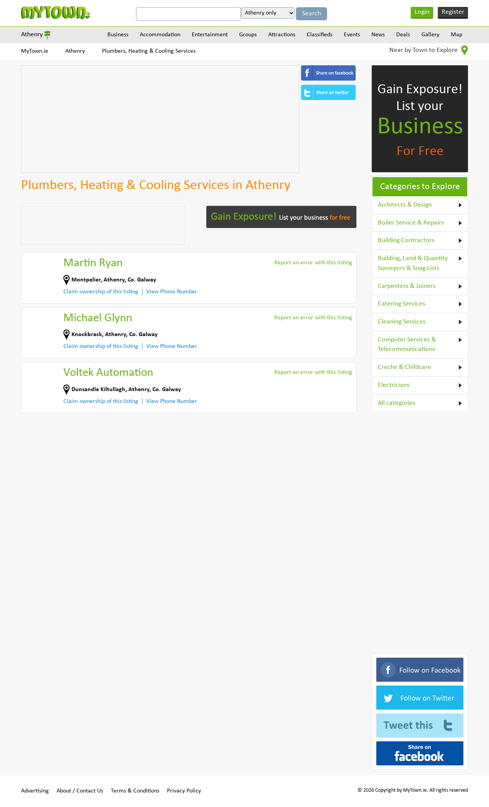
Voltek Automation (108, 373)
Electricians (394, 385)
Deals (403, 35)
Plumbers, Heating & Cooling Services (149, 51)
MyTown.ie (34, 51)
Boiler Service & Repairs (411, 222)
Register (453, 12)
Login (422, 12)
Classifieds (319, 35)
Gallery (430, 35)
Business (117, 35)
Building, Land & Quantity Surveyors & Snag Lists (413, 263)
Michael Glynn (97, 318)
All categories (396, 403)
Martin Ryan (93, 263)
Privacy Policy (184, 791)
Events (352, 35)
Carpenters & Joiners (407, 286)
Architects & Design (405, 205)
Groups (248, 35)
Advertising (35, 791)
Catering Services (401, 303)
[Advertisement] (160, 119)
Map (456, 35)
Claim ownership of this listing (100, 292)
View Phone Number (171, 292)
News (378, 35)
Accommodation (160, 35)
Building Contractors (406, 240)
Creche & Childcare (404, 367)
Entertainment (210, 35)
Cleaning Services (402, 321)
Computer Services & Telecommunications (407, 344)
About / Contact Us (80, 791)
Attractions (281, 35)
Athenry (32, 34)
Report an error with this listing (313, 263)
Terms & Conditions (135, 791)
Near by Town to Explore (428, 50)
